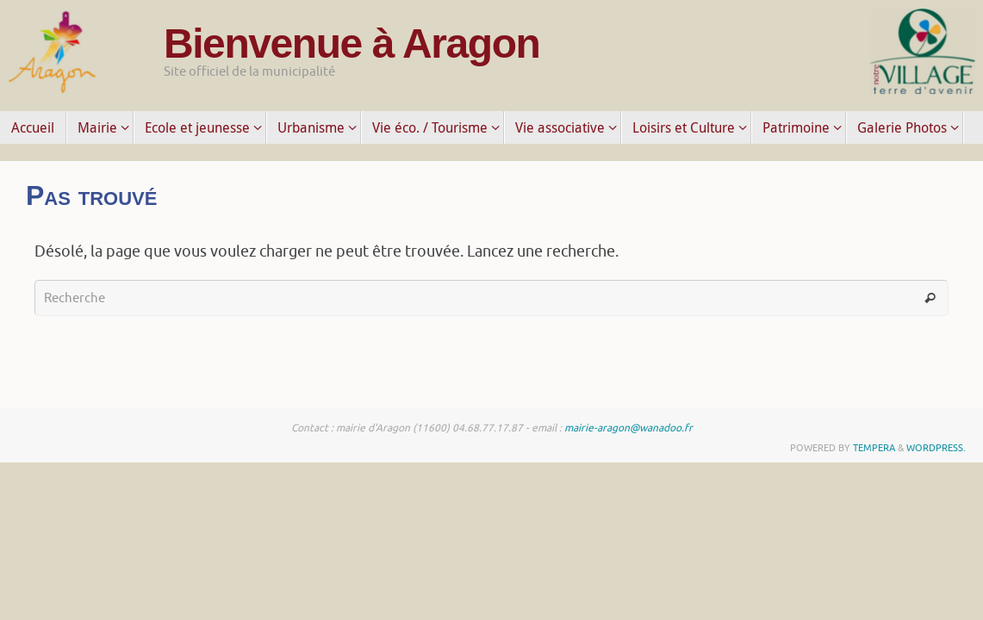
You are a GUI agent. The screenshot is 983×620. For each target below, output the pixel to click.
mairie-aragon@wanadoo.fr (628, 428)
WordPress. (936, 448)
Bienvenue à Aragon (351, 44)
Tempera (874, 448)
